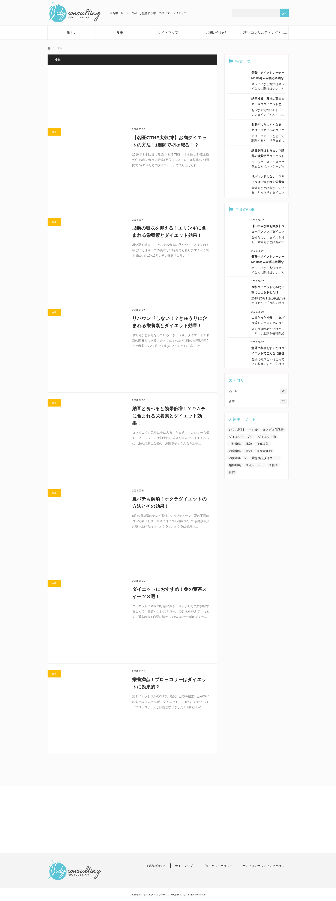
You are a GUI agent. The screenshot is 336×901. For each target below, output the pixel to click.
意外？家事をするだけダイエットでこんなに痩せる (267, 351)
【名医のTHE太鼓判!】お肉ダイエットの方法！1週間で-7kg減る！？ (169, 141)
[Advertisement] (132, 96)
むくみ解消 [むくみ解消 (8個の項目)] (236, 429)
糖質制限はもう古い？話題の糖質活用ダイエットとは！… (267, 154)
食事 (119, 32)
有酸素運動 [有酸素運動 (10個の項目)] (264, 451)
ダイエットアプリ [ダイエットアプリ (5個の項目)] (241, 436)
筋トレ (71, 32)
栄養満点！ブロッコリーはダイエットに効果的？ (169, 683)
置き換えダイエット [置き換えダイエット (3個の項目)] (265, 458)
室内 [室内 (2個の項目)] (249, 451)
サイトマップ (168, 32)
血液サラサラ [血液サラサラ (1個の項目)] (255, 465)
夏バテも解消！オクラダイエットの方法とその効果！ (169, 502)
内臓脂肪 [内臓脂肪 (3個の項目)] (235, 451)
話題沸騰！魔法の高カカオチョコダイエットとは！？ (267, 102)
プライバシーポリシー (217, 866)
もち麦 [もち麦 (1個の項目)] (253, 429)
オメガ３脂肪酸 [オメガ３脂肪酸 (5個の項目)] (273, 429)
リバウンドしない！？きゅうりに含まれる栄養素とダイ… (267, 180)
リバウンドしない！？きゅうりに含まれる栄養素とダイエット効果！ (169, 322)
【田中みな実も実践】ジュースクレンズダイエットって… (267, 229)
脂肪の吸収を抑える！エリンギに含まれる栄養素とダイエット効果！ (169, 231)
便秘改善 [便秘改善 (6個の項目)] (263, 444)
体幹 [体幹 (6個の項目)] (249, 444)
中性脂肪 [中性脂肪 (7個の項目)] (235, 444)
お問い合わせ (216, 32)
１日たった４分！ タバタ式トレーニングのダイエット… (267, 321)
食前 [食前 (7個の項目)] (232, 472)
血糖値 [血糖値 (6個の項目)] (273, 465)
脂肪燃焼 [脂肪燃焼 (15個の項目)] (235, 465)
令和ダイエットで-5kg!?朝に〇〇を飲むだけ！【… (267, 290)
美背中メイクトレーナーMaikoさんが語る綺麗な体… (267, 76)
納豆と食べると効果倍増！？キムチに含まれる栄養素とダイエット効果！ (169, 415)
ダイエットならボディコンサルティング (165, 894)
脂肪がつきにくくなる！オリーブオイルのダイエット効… (267, 128)
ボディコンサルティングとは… (264, 32)
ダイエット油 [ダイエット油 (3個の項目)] (267, 436)
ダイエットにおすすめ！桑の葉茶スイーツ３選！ (169, 593)
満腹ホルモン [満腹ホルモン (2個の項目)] (238, 458)
